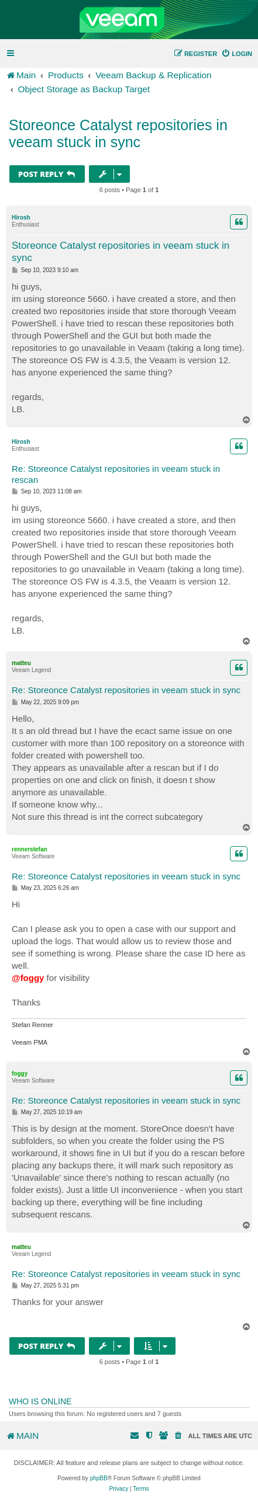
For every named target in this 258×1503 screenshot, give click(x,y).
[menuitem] (236, 54)
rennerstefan (29, 849)
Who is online (40, 1401)
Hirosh (21, 217)
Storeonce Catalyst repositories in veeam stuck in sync (118, 133)
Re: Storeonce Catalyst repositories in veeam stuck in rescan (116, 474)
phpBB (99, 1478)
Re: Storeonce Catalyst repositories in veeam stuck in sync (126, 690)
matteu (21, 663)
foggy (19, 1073)
